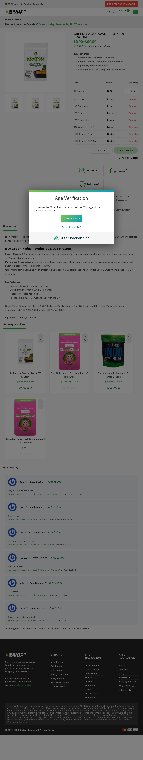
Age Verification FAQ (71, 227)
